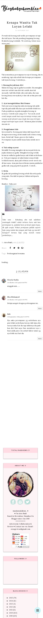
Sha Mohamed (13, 297)
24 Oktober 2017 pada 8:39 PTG (17, 299)
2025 (11, 598)
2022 (11, 607)
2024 (11, 601)
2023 (11, 604)
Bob (8, 314)
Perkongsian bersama (16, 253)
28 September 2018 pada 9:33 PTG (18, 317)
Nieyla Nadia (13, 280)
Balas (40, 291)
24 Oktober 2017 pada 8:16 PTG (17, 282)
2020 (11, 613)
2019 (11, 616)
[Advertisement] (21, 418)
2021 (10, 610)
